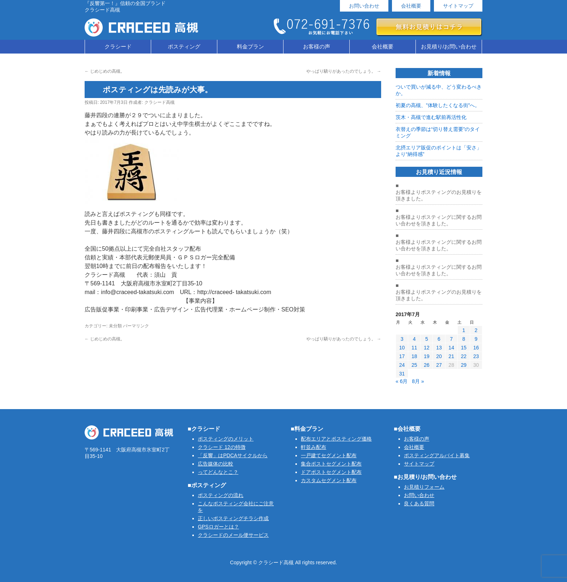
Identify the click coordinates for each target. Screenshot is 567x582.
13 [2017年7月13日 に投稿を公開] (439, 348)
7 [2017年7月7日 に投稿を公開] (451, 339)
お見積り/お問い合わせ (449, 46)
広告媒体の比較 (215, 464)
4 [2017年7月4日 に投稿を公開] (414, 339)
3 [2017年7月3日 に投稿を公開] (402, 339)
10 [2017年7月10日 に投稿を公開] (402, 348)
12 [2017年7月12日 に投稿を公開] (427, 348)
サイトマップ (458, 6)
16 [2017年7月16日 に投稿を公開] (476, 348)
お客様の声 (316, 46)
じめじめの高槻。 (105, 71)
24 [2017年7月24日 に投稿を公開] (402, 365)
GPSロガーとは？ (218, 527)
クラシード (118, 46)
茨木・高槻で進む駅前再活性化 (431, 117)
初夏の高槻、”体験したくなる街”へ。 (438, 105)
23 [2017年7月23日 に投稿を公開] (476, 356)
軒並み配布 (313, 447)
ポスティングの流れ (220, 495)
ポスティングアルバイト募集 (437, 455)
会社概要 (411, 6)
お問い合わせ (364, 6)
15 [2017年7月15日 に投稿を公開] (463, 348)
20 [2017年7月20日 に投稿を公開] (439, 356)
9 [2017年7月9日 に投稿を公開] (476, 339)
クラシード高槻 (159, 102)
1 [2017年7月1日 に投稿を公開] (463, 330)
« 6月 (402, 381)
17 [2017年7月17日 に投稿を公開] (402, 356)
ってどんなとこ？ (218, 472)
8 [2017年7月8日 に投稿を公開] (463, 339)
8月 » (418, 381)
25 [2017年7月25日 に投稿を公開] (414, 365)
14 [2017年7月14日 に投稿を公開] (451, 348)
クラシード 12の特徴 (221, 447)
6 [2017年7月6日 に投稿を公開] (439, 339)
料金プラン (250, 46)
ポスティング (184, 46)
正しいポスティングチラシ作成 (233, 518)
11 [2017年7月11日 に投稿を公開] (414, 348)
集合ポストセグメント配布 (331, 464)
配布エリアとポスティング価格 (336, 439)
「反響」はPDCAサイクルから (233, 455)
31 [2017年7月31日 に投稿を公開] (402, 374)
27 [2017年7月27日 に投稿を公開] (439, 365)
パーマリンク (136, 325)
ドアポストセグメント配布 (331, 472)
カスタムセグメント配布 (329, 480)
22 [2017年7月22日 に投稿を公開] (463, 356)
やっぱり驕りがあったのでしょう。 (343, 71)
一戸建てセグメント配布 (329, 455)
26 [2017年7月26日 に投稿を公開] (427, 365)
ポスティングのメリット (225, 439)
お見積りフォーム (424, 487)
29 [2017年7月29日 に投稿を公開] (463, 365)
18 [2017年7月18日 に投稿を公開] (414, 356)
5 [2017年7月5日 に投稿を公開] (426, 339)
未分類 (115, 325)
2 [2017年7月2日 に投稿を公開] (476, 330)
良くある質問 (419, 503)
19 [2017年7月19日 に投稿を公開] (427, 356)
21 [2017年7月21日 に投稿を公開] (451, 356)
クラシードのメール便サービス (233, 535)
